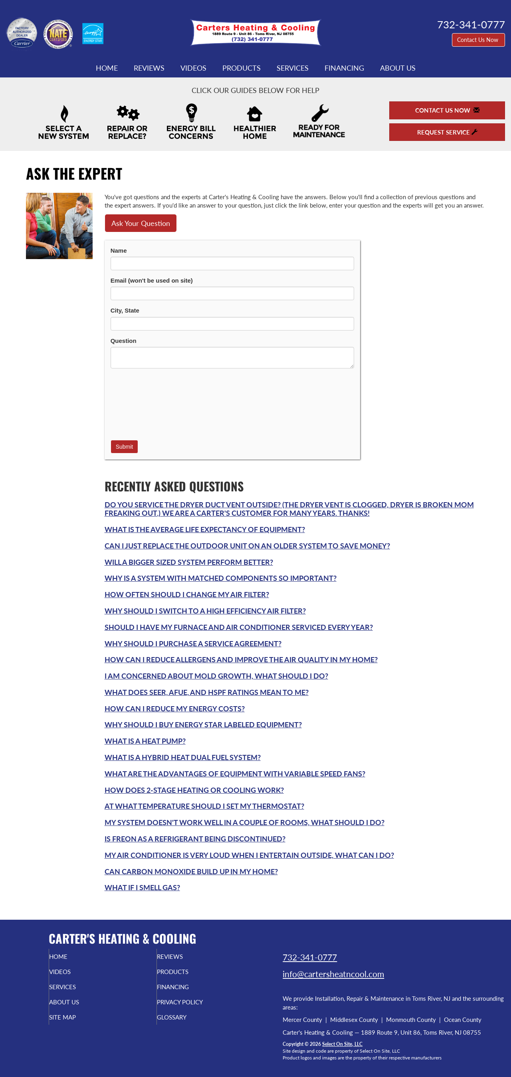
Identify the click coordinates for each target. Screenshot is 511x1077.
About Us (398, 67)
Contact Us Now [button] (478, 39)
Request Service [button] (447, 132)
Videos (193, 67)
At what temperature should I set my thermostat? (204, 806)
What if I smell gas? (142, 887)
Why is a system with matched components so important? (221, 578)
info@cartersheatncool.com (333, 974)
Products (241, 67)
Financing (344, 67)
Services (293, 67)
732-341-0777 (310, 957)
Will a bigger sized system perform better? (189, 562)
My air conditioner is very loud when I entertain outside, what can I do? (249, 855)
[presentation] (143, 403)
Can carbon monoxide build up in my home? (191, 871)
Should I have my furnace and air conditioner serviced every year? (239, 627)
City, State (125, 310)
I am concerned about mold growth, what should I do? (216, 675)
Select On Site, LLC (342, 1044)
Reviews (149, 67)
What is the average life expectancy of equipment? (205, 529)
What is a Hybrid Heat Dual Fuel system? (183, 757)
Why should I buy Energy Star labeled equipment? (203, 724)
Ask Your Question (140, 223)
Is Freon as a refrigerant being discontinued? (195, 838)
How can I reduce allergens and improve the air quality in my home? (241, 659)
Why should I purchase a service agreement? (193, 643)
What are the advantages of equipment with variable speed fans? (235, 773)
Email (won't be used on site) (152, 280)
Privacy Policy (196, 1007)
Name (119, 250)
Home (107, 67)
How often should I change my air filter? (187, 594)
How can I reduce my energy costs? (175, 708)
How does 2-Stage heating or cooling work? (194, 790)
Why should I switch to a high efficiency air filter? (205, 610)
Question (124, 340)
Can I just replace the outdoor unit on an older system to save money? (247, 545)
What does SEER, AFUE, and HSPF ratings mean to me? (207, 692)
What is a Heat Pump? (145, 740)
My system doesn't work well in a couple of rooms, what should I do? (244, 822)
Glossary (186, 1024)
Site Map (77, 1024)
